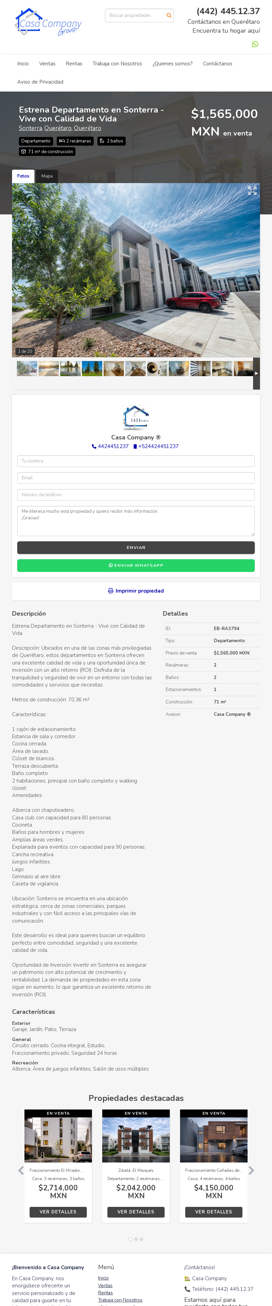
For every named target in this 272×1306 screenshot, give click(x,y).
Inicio (23, 63)
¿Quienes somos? (173, 63)
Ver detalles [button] (58, 1212)
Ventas (47, 63)
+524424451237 (158, 446)
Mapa (47, 176)
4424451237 (113, 446)
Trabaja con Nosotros (117, 63)
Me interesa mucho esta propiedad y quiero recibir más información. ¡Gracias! (136, 521)
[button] (18, 1169)
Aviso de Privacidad (40, 81)
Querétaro (58, 128)
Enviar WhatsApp (136, 565)
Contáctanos (217, 63)
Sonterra (30, 128)
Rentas (74, 63)
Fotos (23, 176)
